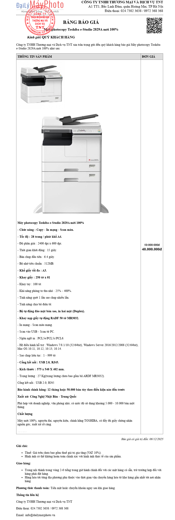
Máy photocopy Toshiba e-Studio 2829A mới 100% (81, 29)
